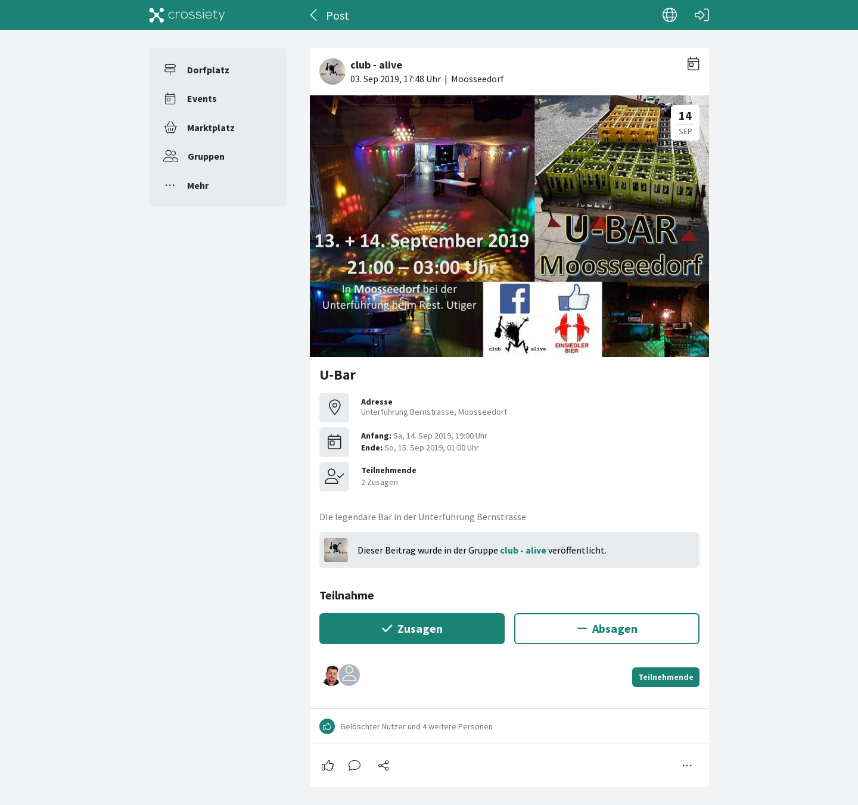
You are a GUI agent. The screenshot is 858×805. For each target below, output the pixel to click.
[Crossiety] (187, 15)
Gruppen (206, 156)
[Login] (702, 15)
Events (202, 98)
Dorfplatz (208, 70)
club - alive (523, 550)
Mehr (198, 185)
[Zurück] (314, 15)
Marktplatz (211, 127)
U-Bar (337, 374)
